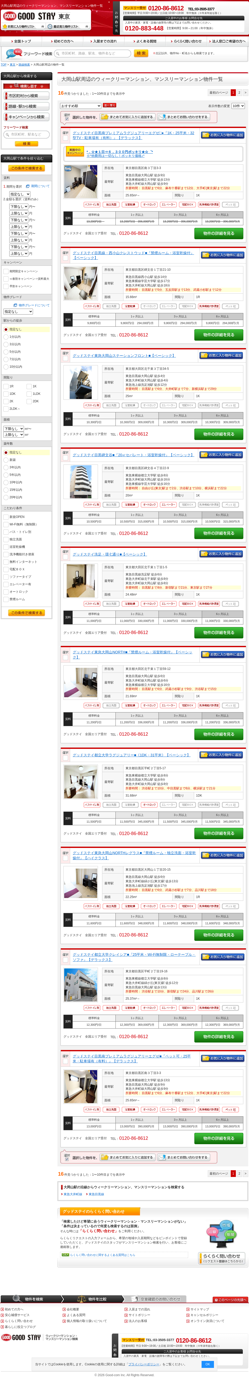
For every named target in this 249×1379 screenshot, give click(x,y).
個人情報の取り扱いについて (87, 1321)
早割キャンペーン (21, 286)
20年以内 (16, 497)
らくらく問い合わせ (19, 1321)
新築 (13, 460)
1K (35, 386)
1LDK (36, 393)
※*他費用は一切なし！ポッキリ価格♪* (120, 154)
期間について (40, 186)
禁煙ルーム (17, 599)
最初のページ (219, 92)
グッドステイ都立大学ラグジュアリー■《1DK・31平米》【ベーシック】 (131, 755)
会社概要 (73, 1309)
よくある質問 (76, 1315)
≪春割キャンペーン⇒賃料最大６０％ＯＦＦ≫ (29, 279)
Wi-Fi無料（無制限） (24, 524)
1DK (12, 393)
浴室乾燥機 (17, 546)
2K (11, 401)
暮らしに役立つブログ (20, 1327)
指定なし (16, 329)
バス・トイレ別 (20, 531)
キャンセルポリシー (204, 1315)
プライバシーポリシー (144, 1364)
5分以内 (15, 352)
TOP (3, 64)
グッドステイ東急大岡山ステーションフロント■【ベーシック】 (124, 356)
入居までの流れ (139, 1309)
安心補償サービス (17, 1315)
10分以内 (16, 366)
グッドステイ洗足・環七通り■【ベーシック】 (110, 554)
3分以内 (15, 344)
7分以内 (15, 359)
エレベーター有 (20, 584)
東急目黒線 (96, 1194)
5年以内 (15, 475)
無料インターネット (23, 561)
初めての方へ (14, 1309)
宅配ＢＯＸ (17, 569)
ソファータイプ (20, 576)
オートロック (19, 591)
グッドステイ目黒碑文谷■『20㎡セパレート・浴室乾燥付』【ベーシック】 (133, 455)
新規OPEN (17, 516)
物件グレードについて (34, 305)
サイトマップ (199, 1309)
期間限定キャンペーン (24, 271)
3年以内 (15, 467)
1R (11, 386)
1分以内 (15, 337)
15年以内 (16, 490)
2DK (36, 401)
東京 (12, 64)
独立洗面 (16, 539)
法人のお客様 (138, 1321)
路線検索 (24, 64)
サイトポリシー (139, 1315)
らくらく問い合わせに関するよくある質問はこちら (102, 1254)
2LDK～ (15, 408)
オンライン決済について (207, 1321)
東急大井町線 (73, 1194)
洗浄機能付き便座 (22, 554)
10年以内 (16, 482)
